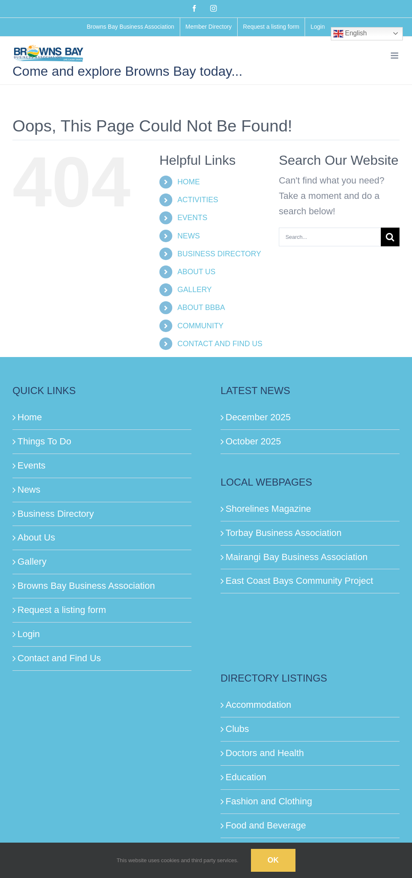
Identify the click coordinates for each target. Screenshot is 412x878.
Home (29, 417)
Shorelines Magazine (268, 508)
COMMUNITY (200, 326)
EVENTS (192, 217)
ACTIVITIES (197, 200)
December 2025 (258, 417)
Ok (273, 860)
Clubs (237, 729)
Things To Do (44, 441)
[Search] (390, 237)
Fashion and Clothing (269, 801)
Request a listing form (61, 610)
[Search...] (330, 237)
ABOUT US (196, 272)
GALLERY (194, 289)
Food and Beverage (266, 825)
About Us (36, 537)
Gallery (32, 561)
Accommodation (258, 704)
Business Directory (55, 513)
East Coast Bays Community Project (299, 580)
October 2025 (253, 441)
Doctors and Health (265, 753)
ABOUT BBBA (201, 307)
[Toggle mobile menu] (395, 55)
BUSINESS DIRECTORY (219, 254)
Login (28, 634)
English (350, 34)
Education (246, 777)
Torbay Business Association (284, 533)
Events (31, 465)
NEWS (188, 236)
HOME (188, 182)
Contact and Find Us (59, 658)
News (28, 489)
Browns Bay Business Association (86, 585)
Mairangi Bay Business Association (296, 557)
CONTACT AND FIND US (219, 344)
